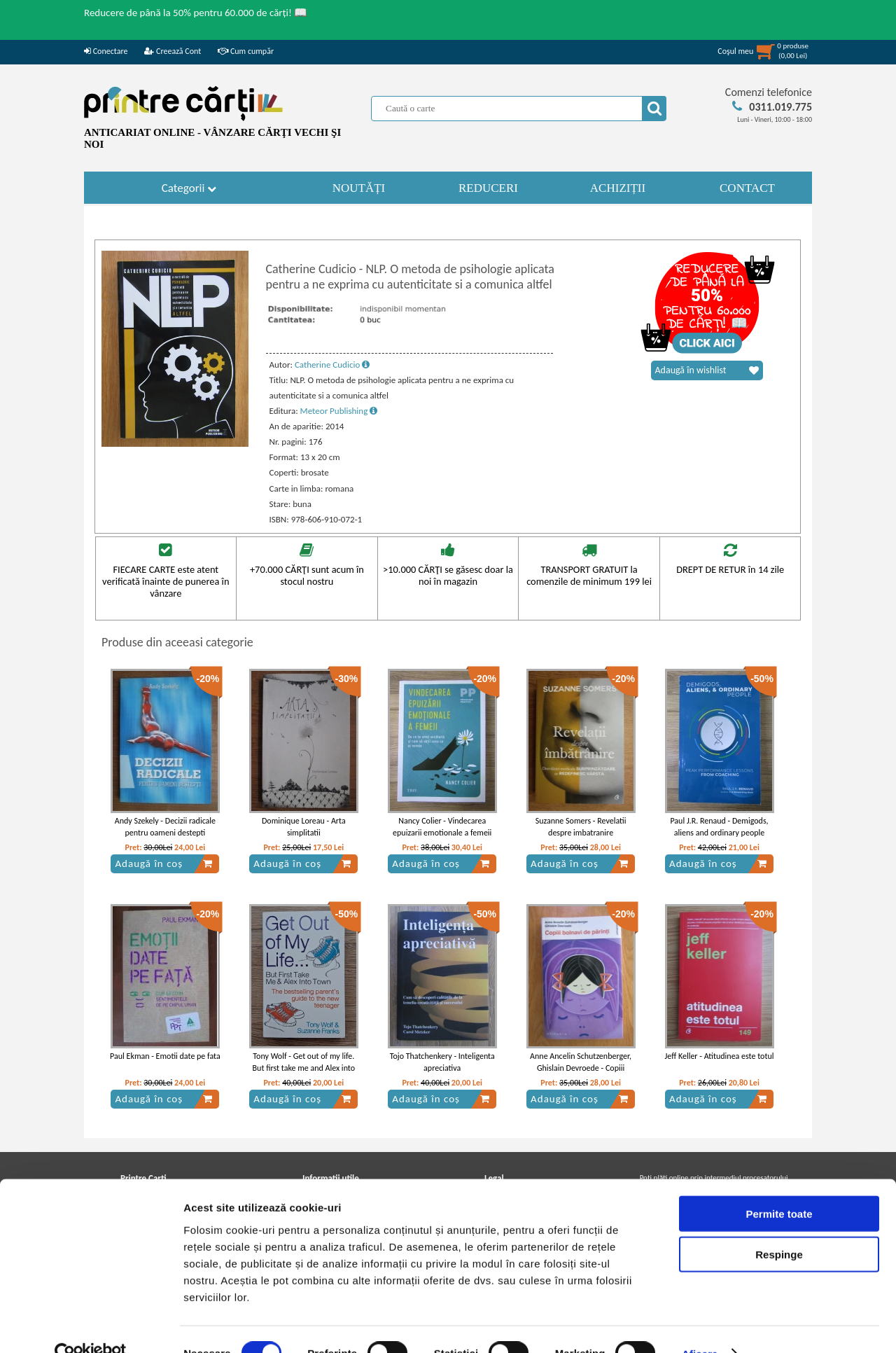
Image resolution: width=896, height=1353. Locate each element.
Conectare (105, 51)
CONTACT (747, 188)
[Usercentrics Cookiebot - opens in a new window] (90, 1325)
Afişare (700, 1325)
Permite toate (779, 1185)
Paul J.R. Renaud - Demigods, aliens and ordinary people (719, 827)
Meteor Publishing (339, 410)
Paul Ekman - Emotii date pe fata (165, 1056)
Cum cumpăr (246, 51)
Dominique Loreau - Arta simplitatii (304, 827)
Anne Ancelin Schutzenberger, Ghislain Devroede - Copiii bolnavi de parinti (580, 1068)
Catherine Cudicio (332, 364)
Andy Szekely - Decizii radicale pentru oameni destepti (165, 827)
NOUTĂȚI (359, 188)
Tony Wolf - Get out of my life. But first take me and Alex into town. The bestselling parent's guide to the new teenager (304, 1073)
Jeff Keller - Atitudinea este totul (719, 1056)
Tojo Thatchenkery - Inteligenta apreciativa (442, 1062)
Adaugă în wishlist (707, 370)
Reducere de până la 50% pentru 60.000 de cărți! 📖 (195, 12)
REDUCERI (488, 188)
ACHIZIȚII (617, 188)
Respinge (779, 1227)
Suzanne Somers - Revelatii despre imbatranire (581, 827)
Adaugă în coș (164, 863)
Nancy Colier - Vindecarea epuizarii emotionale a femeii (442, 827)
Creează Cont (172, 51)
